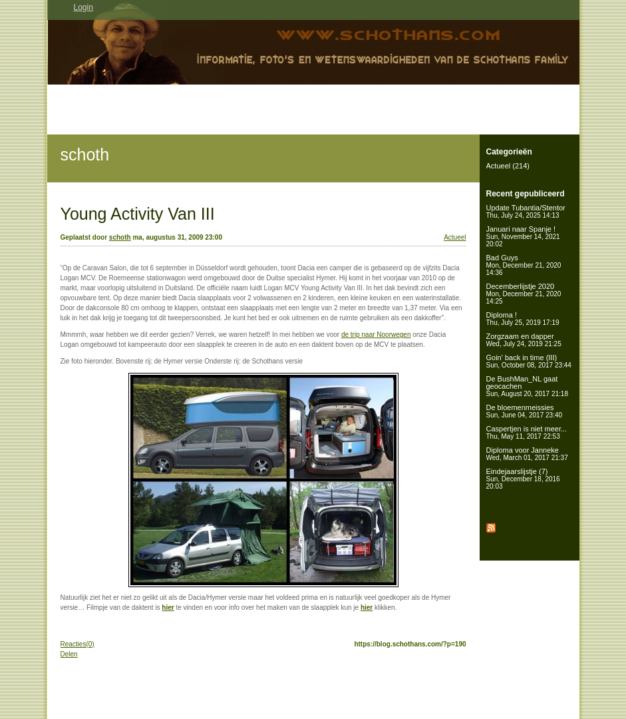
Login (83, 7)
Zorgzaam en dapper (523, 340)
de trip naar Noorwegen (376, 334)
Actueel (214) (508, 166)
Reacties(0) (77, 644)
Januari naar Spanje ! (523, 236)
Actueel (455, 237)
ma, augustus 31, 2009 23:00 (177, 237)
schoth (85, 154)
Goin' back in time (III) (528, 361)
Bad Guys (523, 265)
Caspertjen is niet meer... (526, 432)
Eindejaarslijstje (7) (523, 478)
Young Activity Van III (138, 213)
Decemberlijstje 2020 (523, 293)
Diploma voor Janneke (527, 453)
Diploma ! (522, 318)
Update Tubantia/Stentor (525, 211)
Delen (69, 654)
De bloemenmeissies (524, 411)
